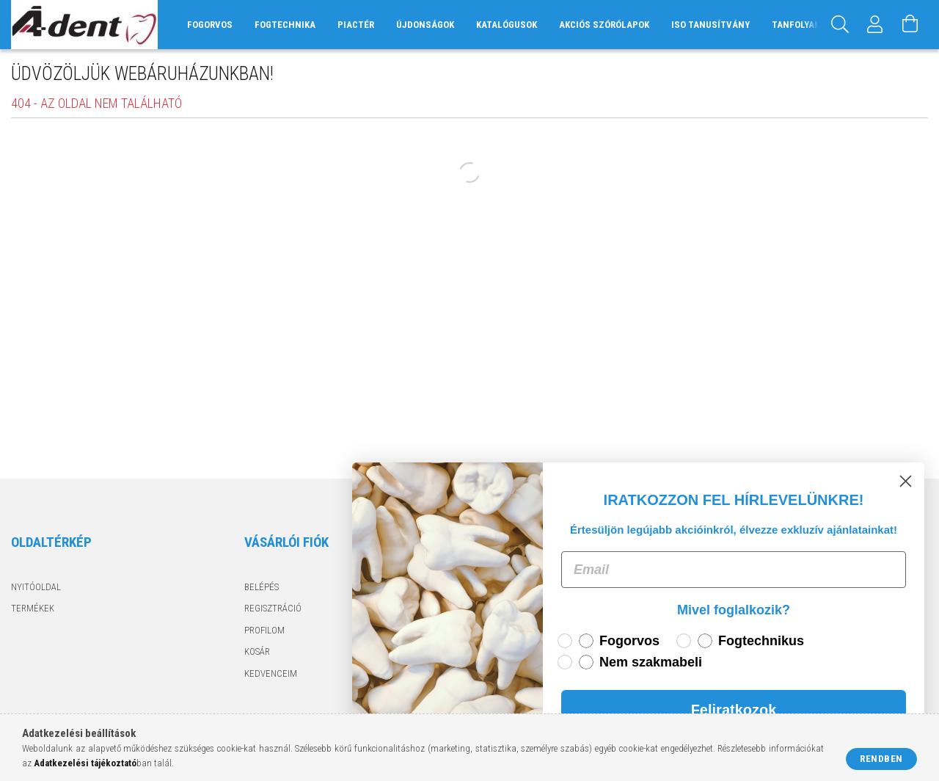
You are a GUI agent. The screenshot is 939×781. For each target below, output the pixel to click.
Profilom (264, 630)
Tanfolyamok (802, 24)
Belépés (261, 586)
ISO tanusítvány (710, 24)
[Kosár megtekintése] (910, 24)
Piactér (355, 24)
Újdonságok (425, 24)
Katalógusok (506, 24)
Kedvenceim (270, 673)
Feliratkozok (735, 710)
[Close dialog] (907, 481)
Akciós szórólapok (604, 24)
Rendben (881, 758)
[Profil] (875, 24)
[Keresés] (840, 24)
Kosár (257, 651)
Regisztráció (273, 608)
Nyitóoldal (36, 586)
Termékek (32, 608)
